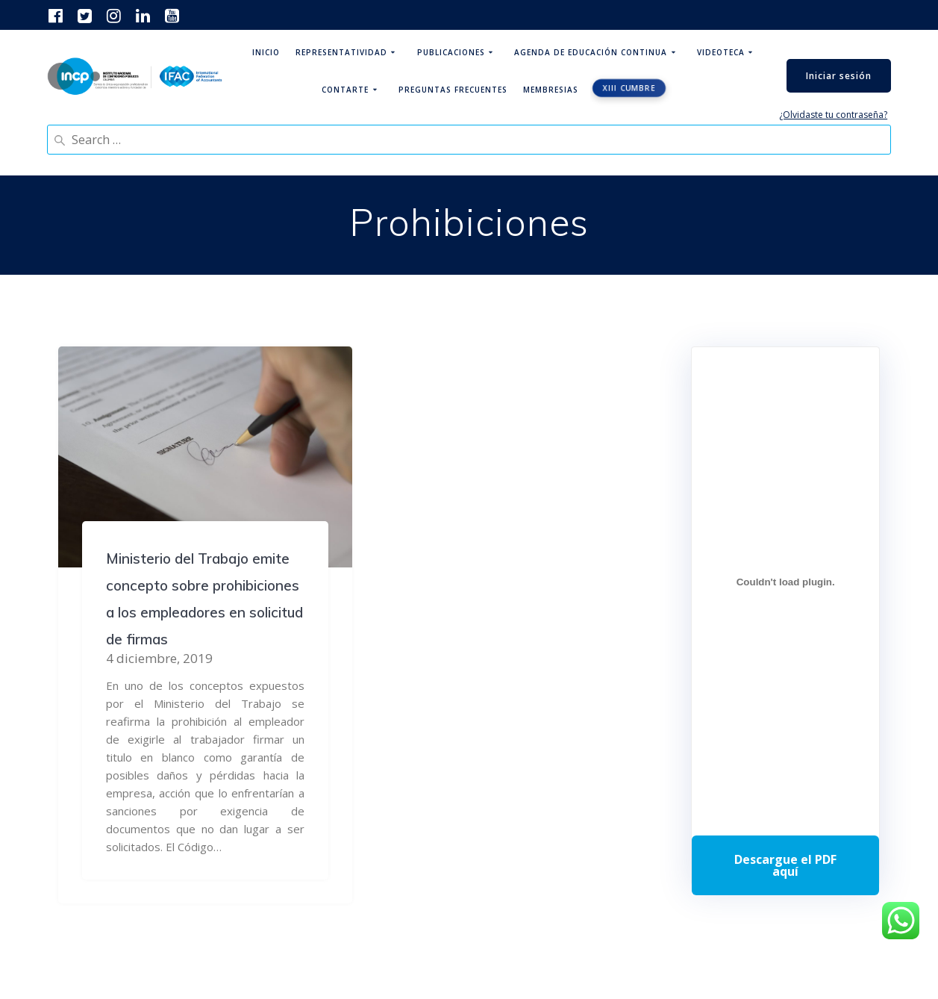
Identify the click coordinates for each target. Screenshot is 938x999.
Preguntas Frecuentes (452, 89)
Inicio (266, 52)
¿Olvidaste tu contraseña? (833, 114)
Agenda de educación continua (590, 52)
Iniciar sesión (839, 75)
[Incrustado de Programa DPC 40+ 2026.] (785, 582)
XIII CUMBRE (628, 88)
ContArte (345, 89)
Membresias (550, 89)
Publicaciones (451, 52)
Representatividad (341, 52)
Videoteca (721, 52)
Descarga (785, 865)
